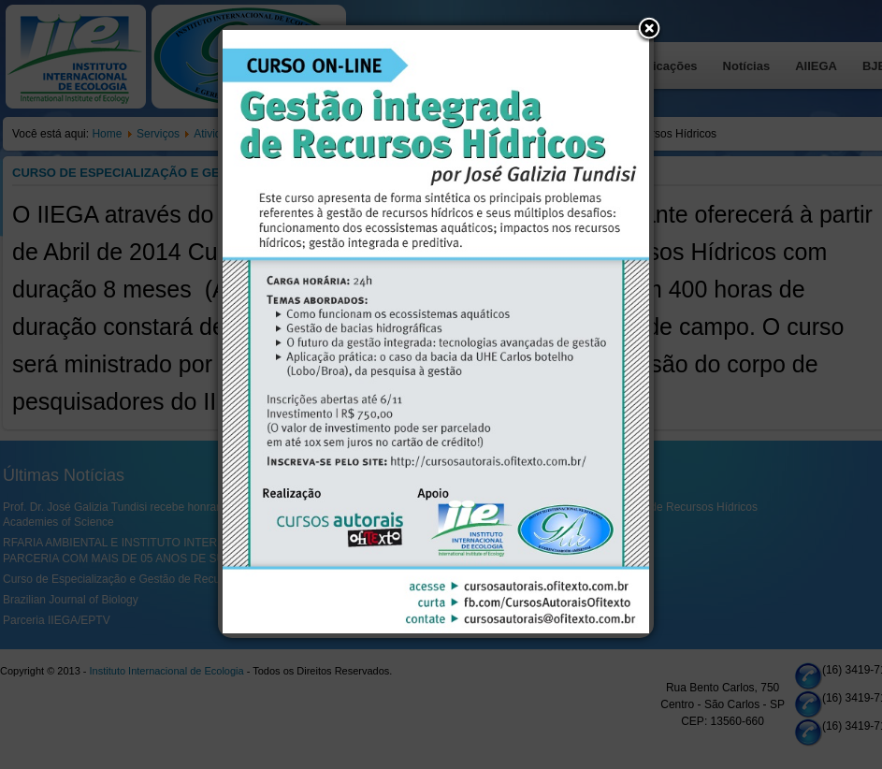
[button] (649, 30)
